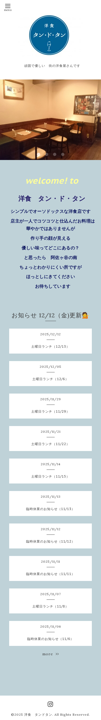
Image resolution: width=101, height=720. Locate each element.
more (50, 654)
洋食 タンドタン (38, 714)
